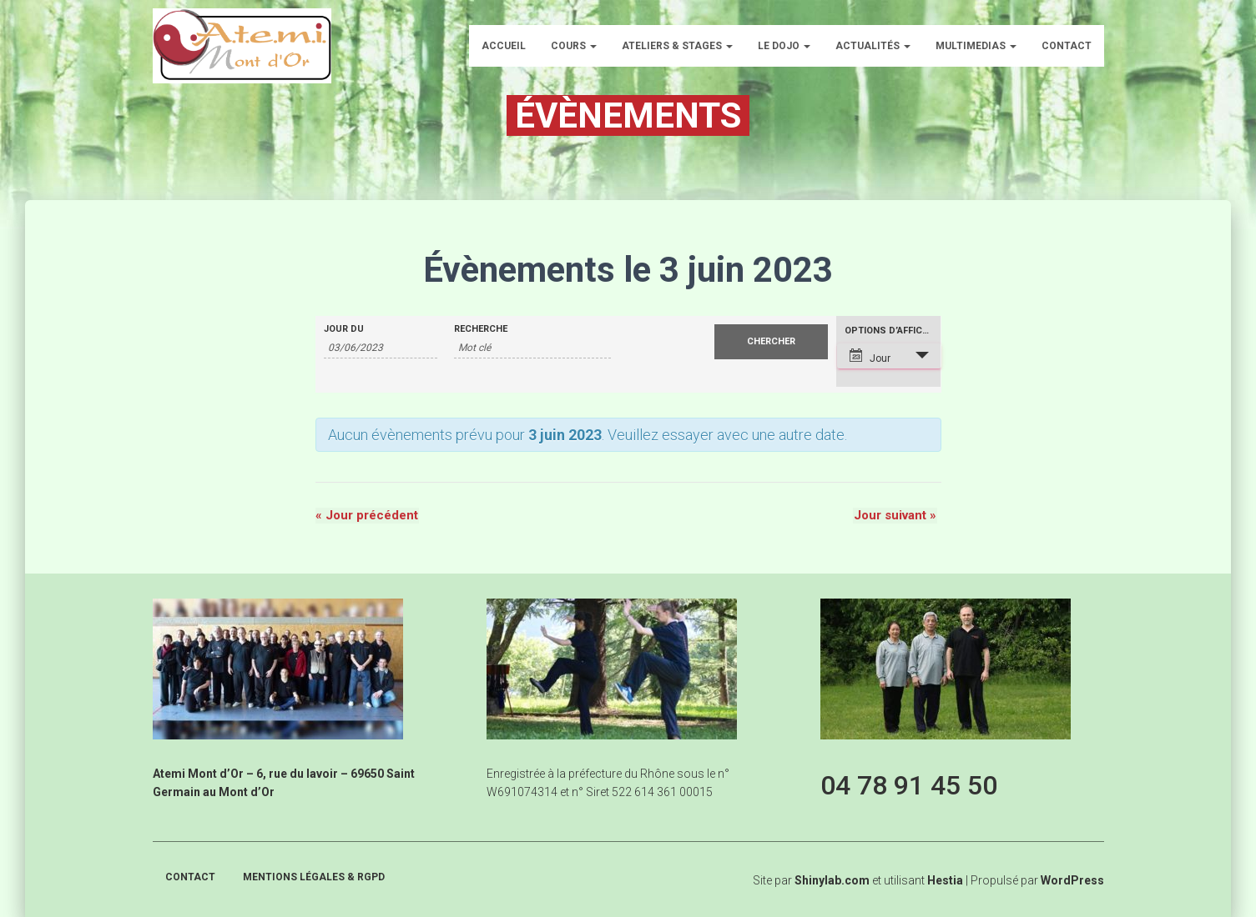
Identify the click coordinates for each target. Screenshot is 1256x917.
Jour (870, 356)
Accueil (504, 46)
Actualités (872, 46)
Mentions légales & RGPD (314, 877)
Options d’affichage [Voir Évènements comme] (893, 330)
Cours (574, 46)
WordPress (1072, 880)
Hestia (945, 880)
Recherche (480, 328)
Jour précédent (366, 516)
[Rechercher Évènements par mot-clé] (532, 348)
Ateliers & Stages (677, 46)
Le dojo (784, 46)
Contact (1067, 46)
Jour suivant (896, 516)
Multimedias (976, 46)
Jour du (344, 328)
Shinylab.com (832, 880)
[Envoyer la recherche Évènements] (771, 341)
